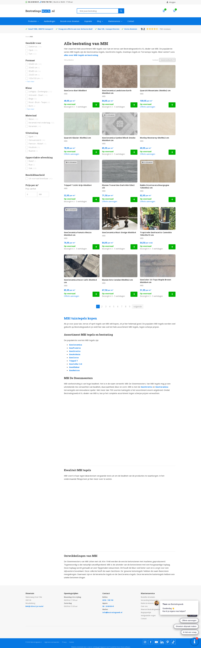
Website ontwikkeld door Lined (81, 647)
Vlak (32, 168)
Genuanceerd (37, 140)
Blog (99, 21)
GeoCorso (74, 357)
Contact (131, 21)
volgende (138, 306)
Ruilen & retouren (147, 603)
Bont (32, 106)
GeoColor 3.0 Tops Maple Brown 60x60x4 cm (155, 280)
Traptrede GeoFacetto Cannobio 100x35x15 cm (156, 233)
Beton (33, 119)
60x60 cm (35, 64)
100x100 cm (36, 78)
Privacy (64, 642)
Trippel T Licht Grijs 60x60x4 (77, 185)
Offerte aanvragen (147, 107)
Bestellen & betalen (148, 597)
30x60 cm (34, 67)
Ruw (32, 164)
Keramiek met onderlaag (41, 122)
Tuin (32, 54)
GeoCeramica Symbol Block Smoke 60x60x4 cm (118, 139)
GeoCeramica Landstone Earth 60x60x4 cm (116, 91)
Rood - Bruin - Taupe (39, 102)
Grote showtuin (130, 29)
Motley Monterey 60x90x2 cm (154, 137)
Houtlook (34, 147)
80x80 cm (35, 71)
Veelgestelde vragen (148, 615)
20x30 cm (34, 75)
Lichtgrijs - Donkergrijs (40, 91)
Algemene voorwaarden (51, 642)
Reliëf (32, 161)
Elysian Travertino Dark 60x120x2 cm (118, 186)
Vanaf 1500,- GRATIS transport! (40, 29)
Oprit (33, 50)
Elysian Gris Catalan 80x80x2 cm (117, 279)
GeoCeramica (75, 344)
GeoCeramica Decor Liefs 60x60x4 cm (80, 281)
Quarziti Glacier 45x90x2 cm (77, 137)
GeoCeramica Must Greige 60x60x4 (119, 232)
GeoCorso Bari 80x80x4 (75, 90)
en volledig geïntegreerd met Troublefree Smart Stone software (110, 647)
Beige (33, 98)
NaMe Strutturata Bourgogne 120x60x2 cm (154, 186)
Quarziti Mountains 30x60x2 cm (155, 90)
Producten (32, 21)
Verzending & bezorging (149, 600)
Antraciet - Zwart (38, 95)
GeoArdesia (74, 354)
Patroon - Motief (37, 143)
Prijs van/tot (31, 189)
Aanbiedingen (49, 21)
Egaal (33, 136)
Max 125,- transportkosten (108, 29)
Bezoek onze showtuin (69, 21)
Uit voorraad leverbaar (40, 178)
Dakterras (35, 46)
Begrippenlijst (146, 612)
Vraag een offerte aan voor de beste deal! (75, 29)
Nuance (33, 151)
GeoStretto (75, 351)
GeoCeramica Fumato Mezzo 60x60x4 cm (78, 233)
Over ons (144, 606)
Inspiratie (88, 21)
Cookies (71, 642)
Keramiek (35, 126)
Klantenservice (114, 21)
